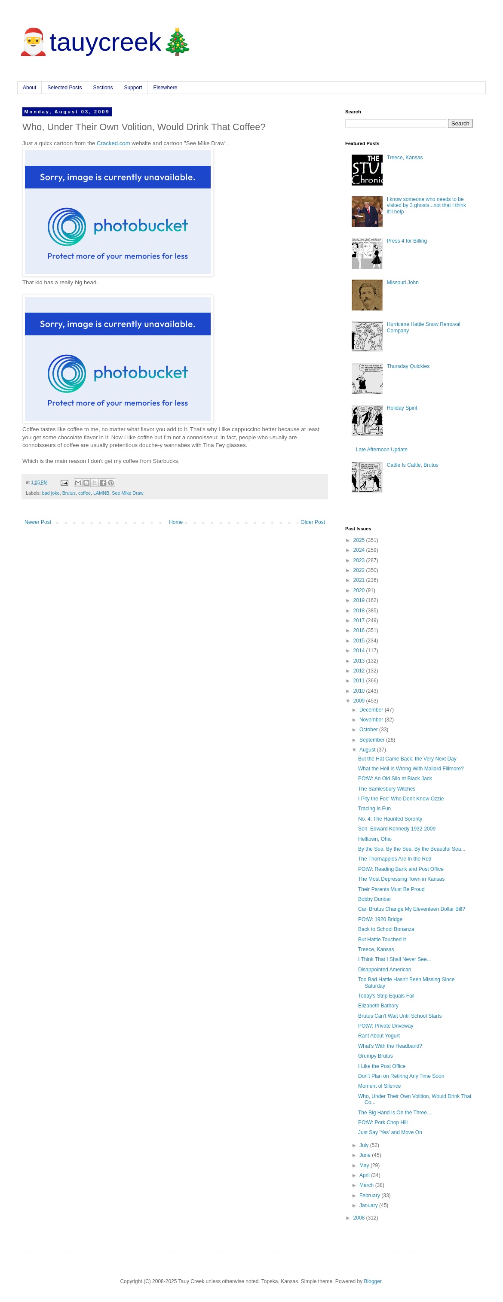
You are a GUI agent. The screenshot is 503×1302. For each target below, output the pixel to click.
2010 (359, 691)
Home (176, 522)
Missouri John (403, 283)
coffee (84, 493)
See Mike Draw (127, 493)
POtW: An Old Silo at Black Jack (395, 779)
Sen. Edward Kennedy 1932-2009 (397, 829)
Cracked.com (113, 143)
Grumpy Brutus (375, 1056)
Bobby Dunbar (374, 899)
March (367, 1185)
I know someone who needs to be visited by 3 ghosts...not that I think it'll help (426, 205)
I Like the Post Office (382, 1066)
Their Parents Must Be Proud (391, 889)
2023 (359, 560)
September (372, 740)
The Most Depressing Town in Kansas (401, 879)
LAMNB (101, 493)
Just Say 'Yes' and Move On (390, 1132)
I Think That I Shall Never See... (394, 959)
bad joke (51, 493)
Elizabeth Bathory (378, 1006)
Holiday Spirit (402, 408)
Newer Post (38, 522)
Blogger (373, 1281)
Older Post (313, 522)
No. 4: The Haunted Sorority (390, 819)
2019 (359, 600)
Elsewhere (165, 88)
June (365, 1155)
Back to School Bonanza (386, 929)
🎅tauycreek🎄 (105, 41)
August (368, 750)
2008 (359, 1218)
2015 (359, 641)
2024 (359, 550)
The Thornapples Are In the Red (395, 859)
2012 (359, 671)
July (364, 1145)
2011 (359, 681)
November (372, 720)
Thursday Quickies (408, 366)
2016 (359, 630)
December (372, 710)
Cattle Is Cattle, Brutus (413, 465)
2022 (359, 570)
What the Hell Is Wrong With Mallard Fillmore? (411, 769)
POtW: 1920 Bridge (380, 919)
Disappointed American (384, 970)
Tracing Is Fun (374, 809)
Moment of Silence (379, 1086)
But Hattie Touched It (382, 940)
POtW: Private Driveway (385, 1026)
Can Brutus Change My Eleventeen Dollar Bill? (411, 909)
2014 (359, 651)
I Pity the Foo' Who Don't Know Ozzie (401, 799)
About (29, 88)
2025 (359, 540)
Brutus (69, 493)
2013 (359, 661)
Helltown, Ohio (375, 839)
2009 (359, 701)
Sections (103, 88)
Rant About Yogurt (379, 1036)
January (369, 1205)
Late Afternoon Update (382, 450)
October (369, 730)
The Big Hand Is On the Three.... (395, 1113)
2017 (359, 621)
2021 (359, 580)
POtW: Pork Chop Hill (383, 1122)
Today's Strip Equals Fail (386, 996)
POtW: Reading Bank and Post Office (401, 869)
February (370, 1195)
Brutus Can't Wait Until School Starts (400, 1016)
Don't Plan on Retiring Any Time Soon (401, 1076)
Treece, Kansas (405, 158)
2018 (359, 611)
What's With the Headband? (390, 1046)
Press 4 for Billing (407, 241)
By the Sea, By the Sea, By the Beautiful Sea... (412, 849)
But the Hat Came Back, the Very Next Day (407, 759)
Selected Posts (64, 88)
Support (133, 88)
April (365, 1175)
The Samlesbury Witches (386, 789)
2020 (359, 590)
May (365, 1165)
